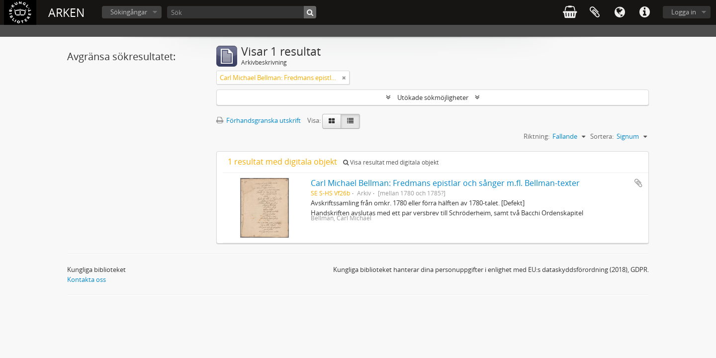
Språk (619, 12)
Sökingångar (128, 11)
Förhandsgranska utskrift (258, 120)
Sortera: (602, 136)
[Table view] (350, 121)
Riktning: (536, 136)
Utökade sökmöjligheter (433, 97)
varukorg (569, 12)
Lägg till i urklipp (638, 183)
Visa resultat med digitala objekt (391, 162)
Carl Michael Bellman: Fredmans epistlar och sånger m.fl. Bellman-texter (445, 183)
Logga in (683, 11)
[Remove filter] (344, 78)
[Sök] (241, 12)
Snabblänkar (644, 12)
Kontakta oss (86, 279)
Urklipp (594, 12)
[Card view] (331, 121)
